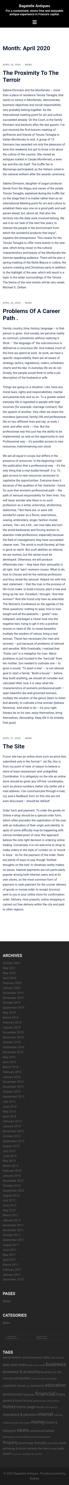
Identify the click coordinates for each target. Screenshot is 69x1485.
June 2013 (10, 1156)
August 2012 (11, 1195)
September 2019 (13, 1007)
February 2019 (12, 1022)
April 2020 (9, 978)
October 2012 (11, 1185)
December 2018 (13, 1032)
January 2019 (12, 1027)
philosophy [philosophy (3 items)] (9, 1436)
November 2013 (13, 1131)
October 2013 (11, 1136)
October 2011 (11, 1235)
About (7, 1301)
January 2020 (12, 988)
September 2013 (13, 1141)
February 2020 (12, 983)
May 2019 (9, 1012)
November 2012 (13, 1180)
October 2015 (11, 1091)
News (28, 64)
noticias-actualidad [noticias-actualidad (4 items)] (41, 1431)
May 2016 (9, 1057)
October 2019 (11, 1002)
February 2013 (12, 1171)
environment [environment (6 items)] (13, 1394)
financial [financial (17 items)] (45, 1394)
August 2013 (11, 1146)
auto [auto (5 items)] (46, 1357)
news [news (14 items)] (23, 1430)
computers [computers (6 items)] (22, 1378)
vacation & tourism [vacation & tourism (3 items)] (32, 1453)
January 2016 (12, 1077)
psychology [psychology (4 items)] (26, 1443)
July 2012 (9, 1200)
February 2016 (12, 1072)
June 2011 (10, 1250)
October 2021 (11, 963)
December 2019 (13, 993)
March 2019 (10, 1017)
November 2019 (13, 998)
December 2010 (13, 1279)
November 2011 (13, 1230)
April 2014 (9, 1116)
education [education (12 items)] (55, 1385)
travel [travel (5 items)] (7, 1454)
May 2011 (9, 1255)
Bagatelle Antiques (34, 6)
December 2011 (13, 1225)
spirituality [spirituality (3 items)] (52, 1443)
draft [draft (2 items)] (28, 1386)
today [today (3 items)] (53, 1448)
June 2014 (10, 1106)
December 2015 (13, 1081)
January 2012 (12, 1220)
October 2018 (11, 1042)
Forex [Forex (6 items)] (60, 1394)
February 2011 (12, 1269)
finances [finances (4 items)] (28, 1394)
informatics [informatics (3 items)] (51, 1407)
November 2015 (13, 1086)
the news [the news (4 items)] (43, 1448)
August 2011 (11, 1245)
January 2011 (12, 1274)
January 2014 (12, 1126)
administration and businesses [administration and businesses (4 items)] (23, 1357)
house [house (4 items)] (40, 1407)
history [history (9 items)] (9, 1406)
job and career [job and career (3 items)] (22, 1422)
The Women (10, 604)
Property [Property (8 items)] (10, 1442)
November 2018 (13, 1037)
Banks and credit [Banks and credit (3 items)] (36, 1365)
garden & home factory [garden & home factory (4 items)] (17, 1400)
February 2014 (12, 1121)
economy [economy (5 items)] (37, 1386)
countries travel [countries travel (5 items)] (14, 1386)
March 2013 (10, 1166)
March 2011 (10, 1264)
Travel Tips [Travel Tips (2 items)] (16, 1454)
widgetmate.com (12, 1338)
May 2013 (9, 1161)
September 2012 (13, 1190)
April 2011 (9, 1260)
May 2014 (9, 1111)
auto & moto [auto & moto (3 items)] (57, 1357)
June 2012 (10, 1205)
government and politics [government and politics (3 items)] (46, 1400)
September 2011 (13, 1240)
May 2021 (9, 968)
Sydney (34, 1478)
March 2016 (10, 1067)
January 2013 (12, 1175)
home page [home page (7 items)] (25, 1407)
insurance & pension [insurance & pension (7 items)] (20, 1414)
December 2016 (13, 1052)
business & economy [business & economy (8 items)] (21, 1371)
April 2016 (9, 1062)
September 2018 (13, 1047)
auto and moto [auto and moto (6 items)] (14, 1365)
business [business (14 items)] (56, 1364)
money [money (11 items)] (38, 1422)
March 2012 (10, 1215)
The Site (14, 746)
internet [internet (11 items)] (45, 1414)
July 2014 (9, 1101)
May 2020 (9, 973)
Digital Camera (41, 1338)
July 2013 (9, 1151)
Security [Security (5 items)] (40, 1443)
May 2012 (9, 1210)
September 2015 (13, 1096)
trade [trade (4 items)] (60, 1448)
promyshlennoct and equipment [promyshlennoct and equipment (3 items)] (32, 1436)
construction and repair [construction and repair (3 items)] (44, 1378)
